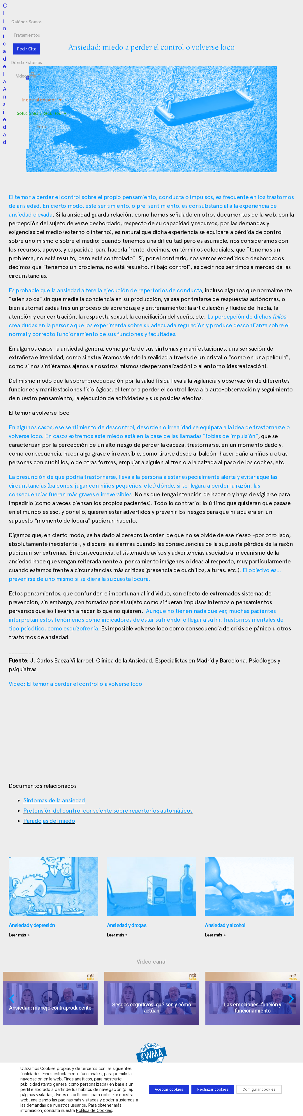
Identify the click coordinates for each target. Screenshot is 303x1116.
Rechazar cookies (198, 1081)
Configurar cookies (254, 1081)
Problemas (88, 22)
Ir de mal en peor (127, 22)
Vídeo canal (152, 961)
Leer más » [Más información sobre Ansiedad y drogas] (117, 935)
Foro (211, 22)
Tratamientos (114, 11)
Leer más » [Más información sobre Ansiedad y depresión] (19, 935)
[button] (260, 23)
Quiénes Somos (78, 11)
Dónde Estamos (176, 11)
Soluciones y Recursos (176, 22)
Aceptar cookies (145, 1081)
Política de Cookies (70, 1110)
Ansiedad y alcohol (225, 925)
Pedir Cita (144, 11)
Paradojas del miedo (49, 820)
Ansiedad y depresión (32, 925)
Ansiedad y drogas (126, 925)
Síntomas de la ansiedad (54, 800)
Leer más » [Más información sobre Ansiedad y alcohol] (215, 935)
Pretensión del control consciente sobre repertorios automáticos (108, 810)
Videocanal (210, 11)
